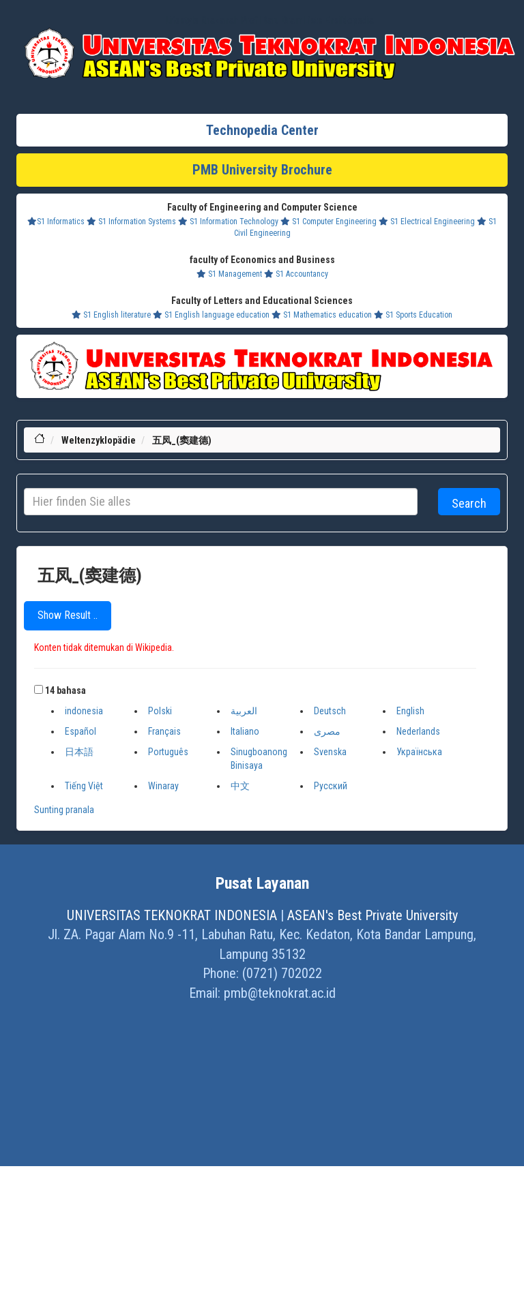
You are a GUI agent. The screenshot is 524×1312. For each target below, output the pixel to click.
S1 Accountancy (296, 274)
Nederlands (418, 731)
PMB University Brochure (262, 170)
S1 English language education (211, 315)
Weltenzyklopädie (98, 440)
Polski (160, 710)
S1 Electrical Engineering (427, 221)
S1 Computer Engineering (328, 221)
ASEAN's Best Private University (372, 915)
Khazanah (220, 20)
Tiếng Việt (84, 785)
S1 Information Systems (131, 221)
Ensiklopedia (349, 20)
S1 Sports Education (413, 315)
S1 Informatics (56, 221)
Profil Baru (260, 20)
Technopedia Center (262, 130)
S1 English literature (111, 315)
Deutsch (330, 710)
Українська (419, 751)
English (410, 710)
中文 (240, 785)
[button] (38, 689)
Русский (330, 785)
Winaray (163, 785)
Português (168, 751)
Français (164, 731)
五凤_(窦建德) (182, 440)
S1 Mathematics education (322, 315)
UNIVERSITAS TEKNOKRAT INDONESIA (172, 915)
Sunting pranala (64, 809)
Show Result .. (68, 615)
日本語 (79, 751)
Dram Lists (302, 20)
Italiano (245, 731)
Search (469, 503)
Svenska (330, 751)
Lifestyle (182, 20)
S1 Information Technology (228, 221)
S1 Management (229, 274)
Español (80, 731)
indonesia (84, 710)
